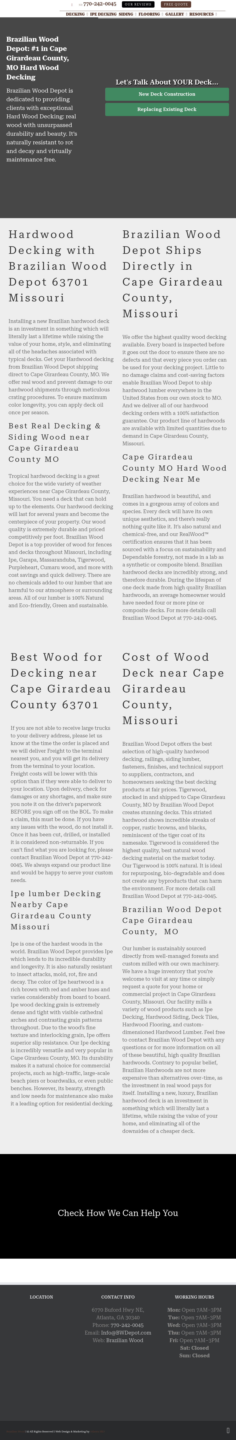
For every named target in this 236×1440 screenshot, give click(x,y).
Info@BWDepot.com (126, 1333)
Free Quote (176, 4)
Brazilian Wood (124, 1340)
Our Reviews (138, 4)
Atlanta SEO (97, 1431)
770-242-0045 (99, 4)
